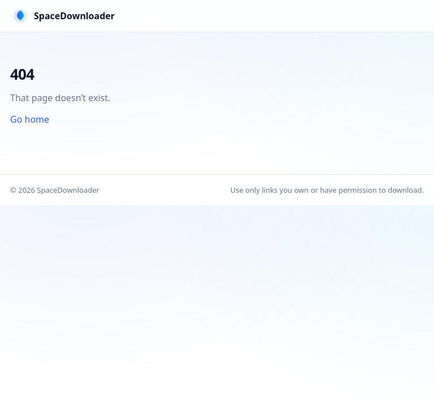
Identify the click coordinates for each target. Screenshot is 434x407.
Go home (29, 119)
